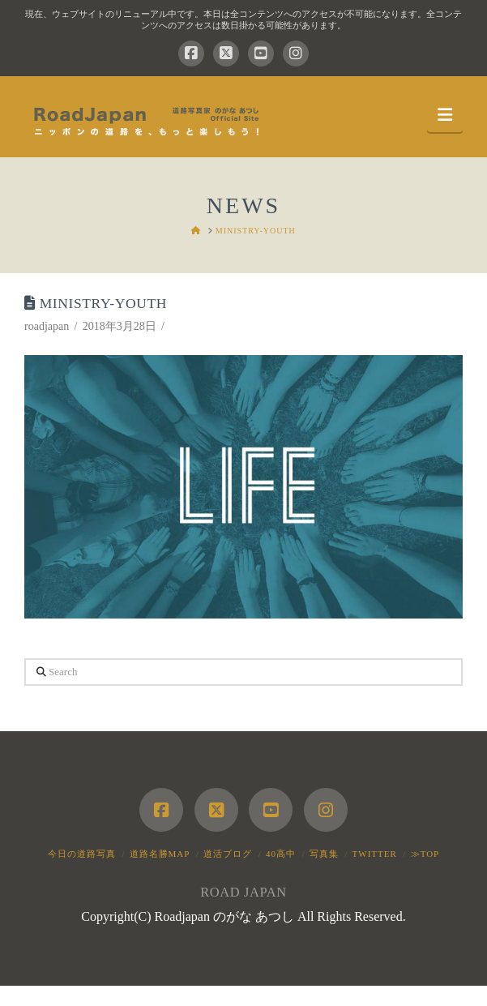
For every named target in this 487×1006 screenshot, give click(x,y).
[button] (445, 115)
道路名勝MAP (160, 853)
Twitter (374, 853)
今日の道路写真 (82, 853)
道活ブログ (227, 853)
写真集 (324, 853)
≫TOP (425, 853)
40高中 (281, 853)
